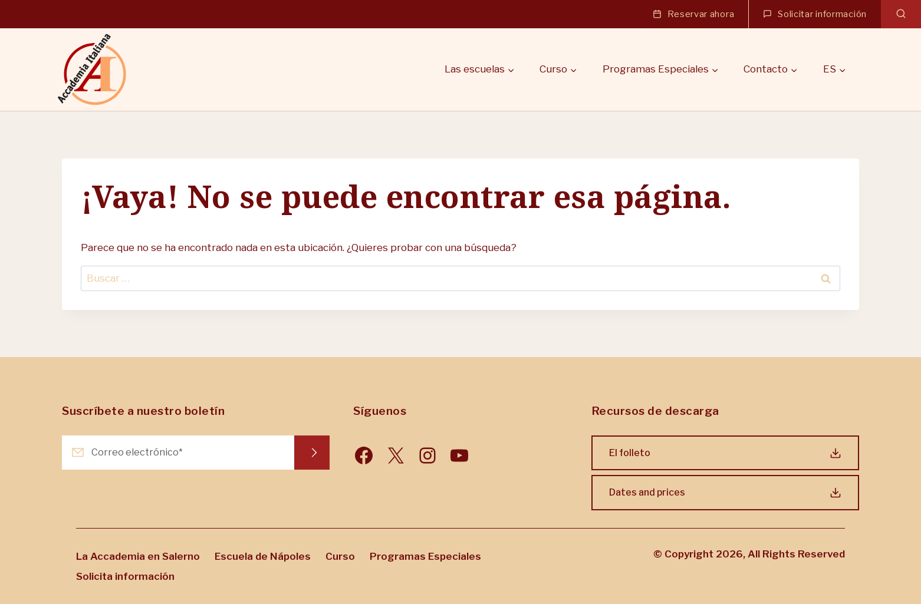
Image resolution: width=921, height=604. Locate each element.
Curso (340, 556)
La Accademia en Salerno (138, 556)
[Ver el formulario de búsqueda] (901, 14)
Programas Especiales (425, 556)
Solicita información (125, 576)
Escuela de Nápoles (263, 556)
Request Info (312, 452)
